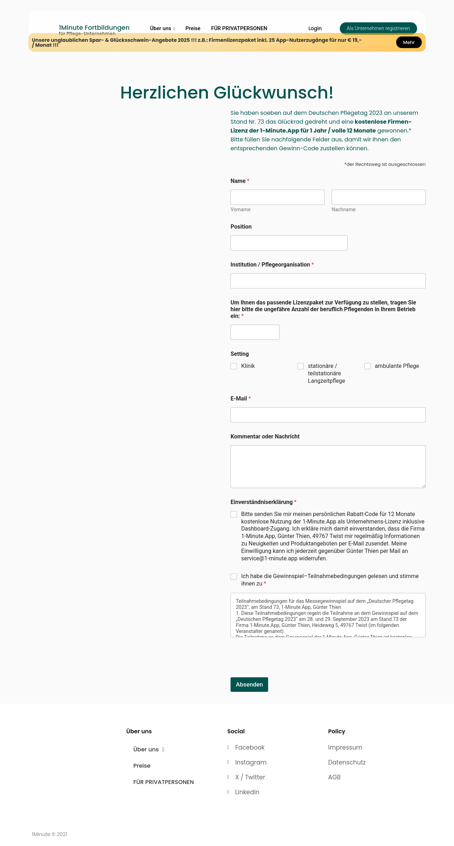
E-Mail (241, 398)
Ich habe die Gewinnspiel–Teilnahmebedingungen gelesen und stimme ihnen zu (330, 580)
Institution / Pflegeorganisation (272, 264)
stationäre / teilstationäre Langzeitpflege (326, 373)
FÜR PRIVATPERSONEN (239, 28)
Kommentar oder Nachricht (265, 436)
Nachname (344, 209)
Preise (193, 28)
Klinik (248, 366)
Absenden (249, 684)
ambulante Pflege (397, 366)
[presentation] (284, 672)
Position (241, 226)
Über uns (162, 28)
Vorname (240, 209)
